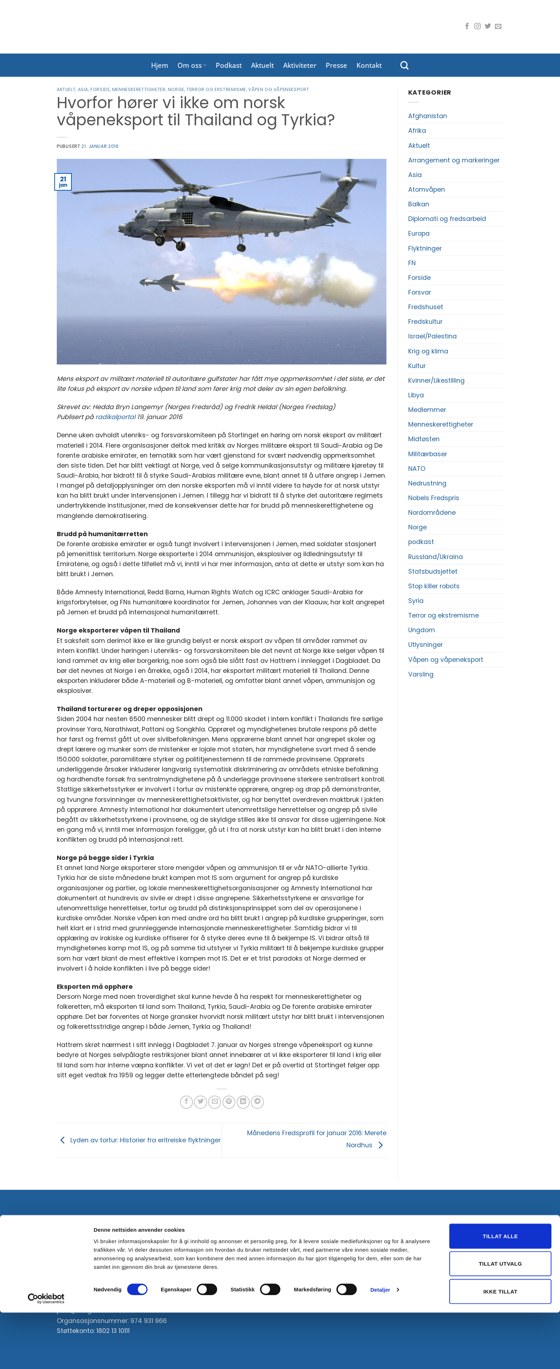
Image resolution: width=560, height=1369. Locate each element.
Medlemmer (427, 410)
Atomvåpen (426, 189)
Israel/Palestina (432, 336)
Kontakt (369, 65)
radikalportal (115, 417)
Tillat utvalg (500, 1320)
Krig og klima (428, 351)
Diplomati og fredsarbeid (447, 219)
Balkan (418, 204)
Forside (100, 89)
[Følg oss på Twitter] (488, 26)
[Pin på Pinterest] (228, 1102)
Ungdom (421, 630)
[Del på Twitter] (200, 1102)
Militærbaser (427, 454)
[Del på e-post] (214, 1102)
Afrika (417, 130)
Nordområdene (432, 512)
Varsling (421, 674)
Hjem (159, 65)
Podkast (229, 65)
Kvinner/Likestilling (436, 380)
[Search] (404, 65)
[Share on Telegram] (257, 1102)
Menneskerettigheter (139, 89)
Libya (416, 395)
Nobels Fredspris (433, 498)
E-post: (224, 1260)
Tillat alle (500, 1292)
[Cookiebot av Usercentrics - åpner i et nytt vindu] (46, 1355)
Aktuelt (262, 65)
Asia (83, 89)
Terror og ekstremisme (216, 89)
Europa (419, 233)
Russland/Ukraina (435, 557)
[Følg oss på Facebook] (467, 26)
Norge (176, 89)
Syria (416, 601)
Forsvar (419, 292)
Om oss (192, 65)
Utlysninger (425, 644)
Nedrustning (427, 483)
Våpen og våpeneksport (278, 89)
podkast (421, 542)
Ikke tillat (500, 1348)
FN (412, 263)
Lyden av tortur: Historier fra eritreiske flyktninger (139, 1140)
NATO (416, 468)
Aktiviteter (299, 65)
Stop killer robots (434, 586)
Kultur (417, 366)
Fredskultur (425, 321)
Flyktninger (425, 248)
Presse (336, 65)
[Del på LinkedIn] (243, 1102)
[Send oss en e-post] (498, 26)
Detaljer (380, 1346)
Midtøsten (424, 439)
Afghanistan (427, 116)
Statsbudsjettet (433, 571)
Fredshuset (425, 307)
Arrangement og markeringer (454, 160)
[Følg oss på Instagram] (477, 26)
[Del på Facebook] (186, 1102)
